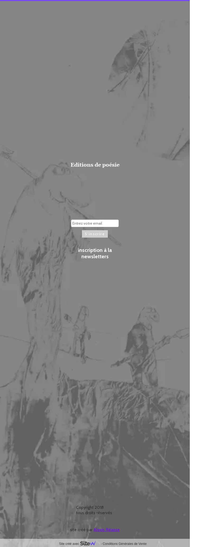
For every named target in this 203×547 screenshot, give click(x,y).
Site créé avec (79, 544)
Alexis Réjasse (107, 529)
